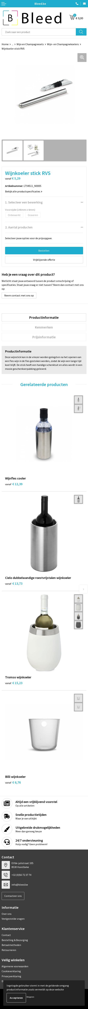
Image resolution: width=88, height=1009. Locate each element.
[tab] (44, 317)
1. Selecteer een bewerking (24, 202)
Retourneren (9, 950)
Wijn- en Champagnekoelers (63, 44)
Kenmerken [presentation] (44, 327)
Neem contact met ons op (19, 295)
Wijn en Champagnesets (30, 44)
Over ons (7, 913)
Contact (6, 935)
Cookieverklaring (11, 971)
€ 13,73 (13, 583)
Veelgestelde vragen (13, 918)
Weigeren (30, 997)
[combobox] (39, 32)
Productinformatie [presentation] (44, 317)
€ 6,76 (13, 782)
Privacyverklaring (11, 976)
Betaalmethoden (11, 945)
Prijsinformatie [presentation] (44, 337)
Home (5, 44)
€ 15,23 (13, 683)
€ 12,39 (13, 484)
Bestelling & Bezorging (15, 940)
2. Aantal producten (19, 227)
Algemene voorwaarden (15, 966)
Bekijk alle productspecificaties (23, 191)
